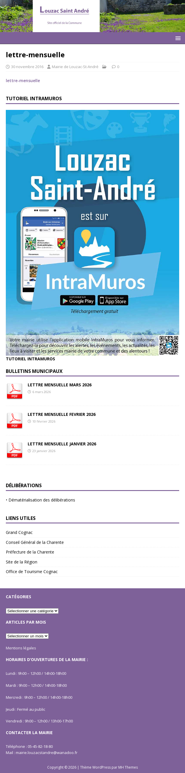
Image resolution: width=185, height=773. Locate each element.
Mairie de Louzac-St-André (75, 66)
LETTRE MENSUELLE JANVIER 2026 (62, 444)
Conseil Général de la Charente (35, 542)
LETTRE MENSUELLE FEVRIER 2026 (62, 414)
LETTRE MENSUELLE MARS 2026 (59, 385)
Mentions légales (21, 648)
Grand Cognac (19, 532)
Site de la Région (21, 562)
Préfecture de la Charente (30, 552)
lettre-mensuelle (23, 80)
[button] (177, 38)
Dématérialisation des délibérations (41, 500)
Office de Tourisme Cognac (32, 571)
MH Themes (128, 767)
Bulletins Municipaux (34, 371)
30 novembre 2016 (27, 66)
